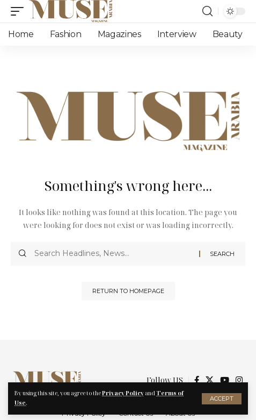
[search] (207, 11)
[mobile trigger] (20, 11)
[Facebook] (197, 380)
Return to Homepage (128, 291)
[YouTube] (224, 380)
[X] (209, 380)
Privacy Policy (123, 393)
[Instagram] (239, 380)
